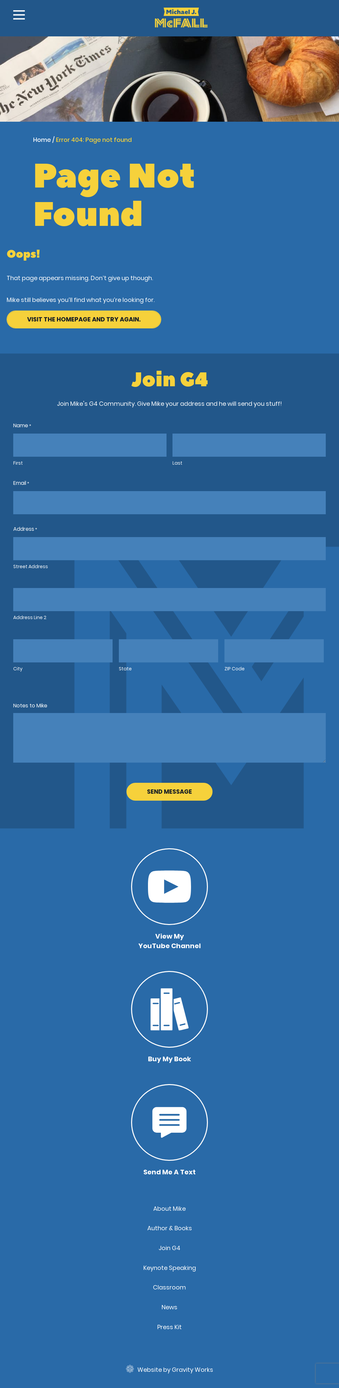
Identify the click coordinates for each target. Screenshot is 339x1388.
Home (42, 140)
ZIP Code (234, 668)
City (18, 668)
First (18, 463)
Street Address (30, 566)
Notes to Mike (30, 705)
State (125, 668)
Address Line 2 (29, 617)
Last (177, 463)
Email (21, 483)
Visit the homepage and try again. (84, 319)
